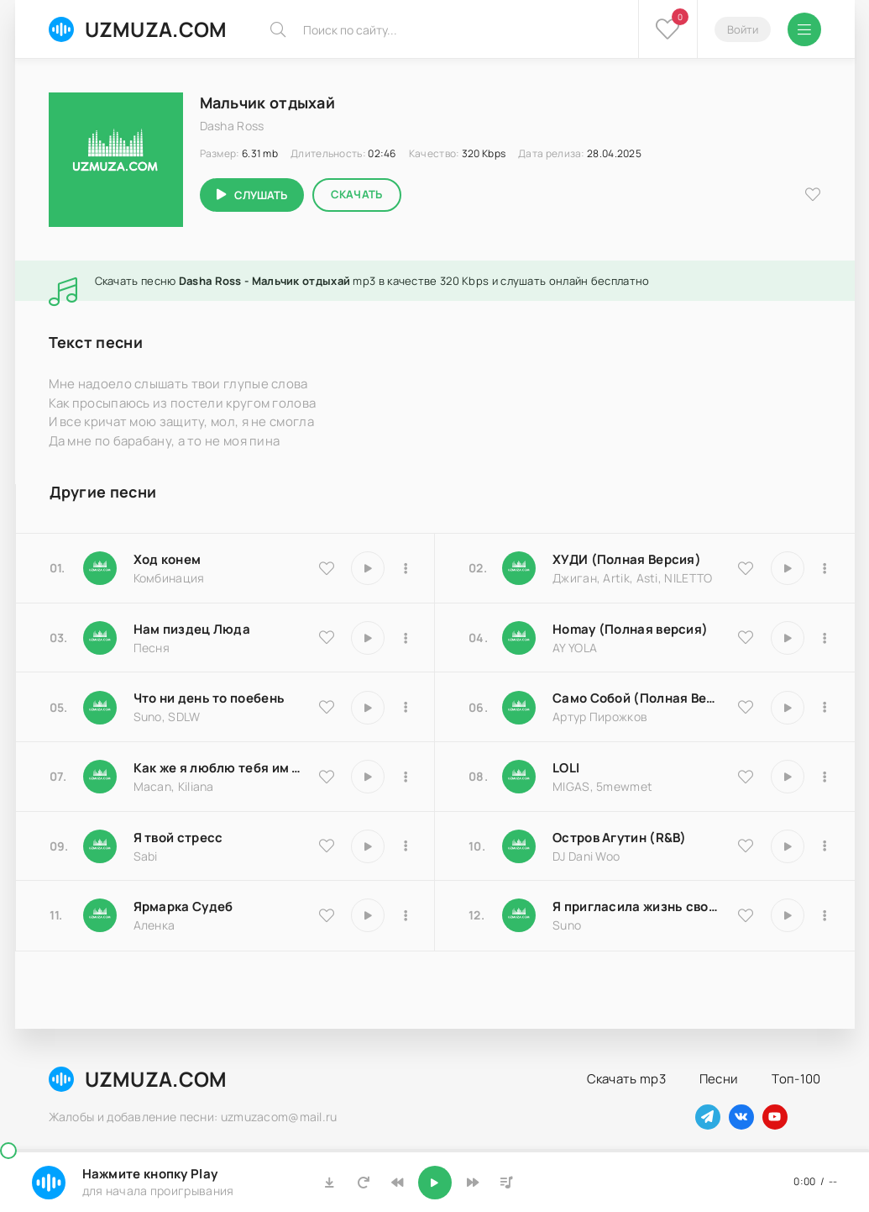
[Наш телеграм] (707, 1117)
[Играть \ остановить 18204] (787, 708)
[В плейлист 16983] (825, 638)
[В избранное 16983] (745, 637)
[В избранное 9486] (326, 777)
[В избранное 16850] (326, 845)
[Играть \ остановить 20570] (787, 776)
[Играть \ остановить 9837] (787, 568)
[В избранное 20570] (745, 777)
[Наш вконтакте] (741, 1117)
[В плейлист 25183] (405, 915)
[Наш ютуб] (775, 1117)
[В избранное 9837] (745, 568)
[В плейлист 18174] (405, 638)
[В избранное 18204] (745, 707)
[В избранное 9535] (326, 568)
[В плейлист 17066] (825, 915)
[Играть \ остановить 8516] (787, 846)
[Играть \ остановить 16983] (787, 638)
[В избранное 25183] (326, 915)
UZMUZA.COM (138, 29)
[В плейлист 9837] (825, 568)
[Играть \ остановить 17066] (787, 915)
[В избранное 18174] (326, 637)
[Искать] (278, 29)
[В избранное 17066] (745, 915)
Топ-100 (796, 1079)
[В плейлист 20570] (825, 776)
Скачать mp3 (626, 1079)
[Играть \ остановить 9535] (368, 568)
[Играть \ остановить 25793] (368, 708)
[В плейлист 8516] (825, 846)
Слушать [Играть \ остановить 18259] (260, 195)
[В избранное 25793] (326, 707)
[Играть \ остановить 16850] (368, 846)
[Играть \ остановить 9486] (368, 776)
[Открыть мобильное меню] (804, 29)
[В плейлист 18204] (825, 707)
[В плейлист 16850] (405, 846)
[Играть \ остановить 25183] (368, 915)
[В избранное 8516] (745, 845)
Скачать (357, 194)
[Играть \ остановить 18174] (368, 638)
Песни (719, 1079)
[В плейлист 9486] (405, 776)
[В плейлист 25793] (405, 707)
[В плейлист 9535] (405, 568)
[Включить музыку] (435, 1182)
